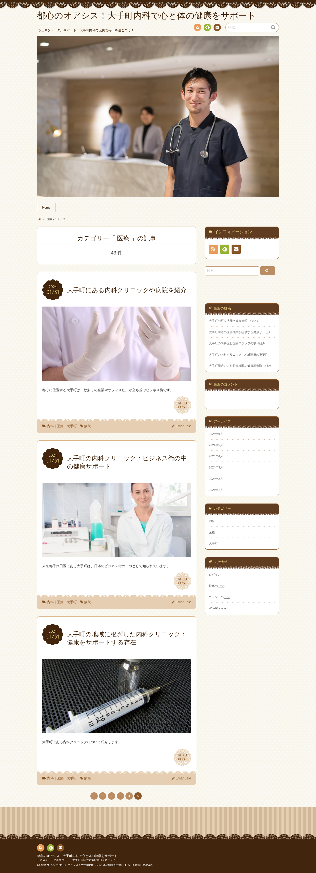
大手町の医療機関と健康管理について (234, 321)
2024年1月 (216, 490)
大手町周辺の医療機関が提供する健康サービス (240, 332)
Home (46, 207)
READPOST (182, 405)
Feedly (207, 28)
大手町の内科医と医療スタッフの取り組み (237, 343)
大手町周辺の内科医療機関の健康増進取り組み (240, 366)
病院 (87, 426)
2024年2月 (216, 479)
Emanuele (183, 426)
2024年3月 (216, 467)
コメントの (220, 597)
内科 (50, 426)
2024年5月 (216, 445)
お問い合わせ (217, 28)
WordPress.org (218, 608)
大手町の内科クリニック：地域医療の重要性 (238, 354)
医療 (60, 426)
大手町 (71, 426)
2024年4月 (216, 456)
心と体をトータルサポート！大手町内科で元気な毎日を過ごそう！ (77, 859)
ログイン (215, 574)
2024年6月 (216, 434)
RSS (197, 28)
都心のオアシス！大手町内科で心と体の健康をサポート (77, 856)
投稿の (217, 586)
